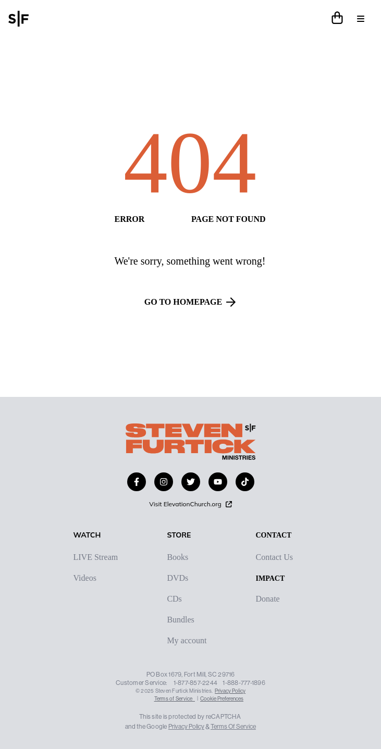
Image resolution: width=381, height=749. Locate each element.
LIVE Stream (95, 557)
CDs (174, 599)
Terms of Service (174, 699)
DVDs (177, 578)
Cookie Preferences (221, 699)
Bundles (180, 620)
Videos (84, 578)
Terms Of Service (233, 726)
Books (177, 557)
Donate (267, 599)
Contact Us (274, 557)
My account (186, 640)
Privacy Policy (230, 691)
